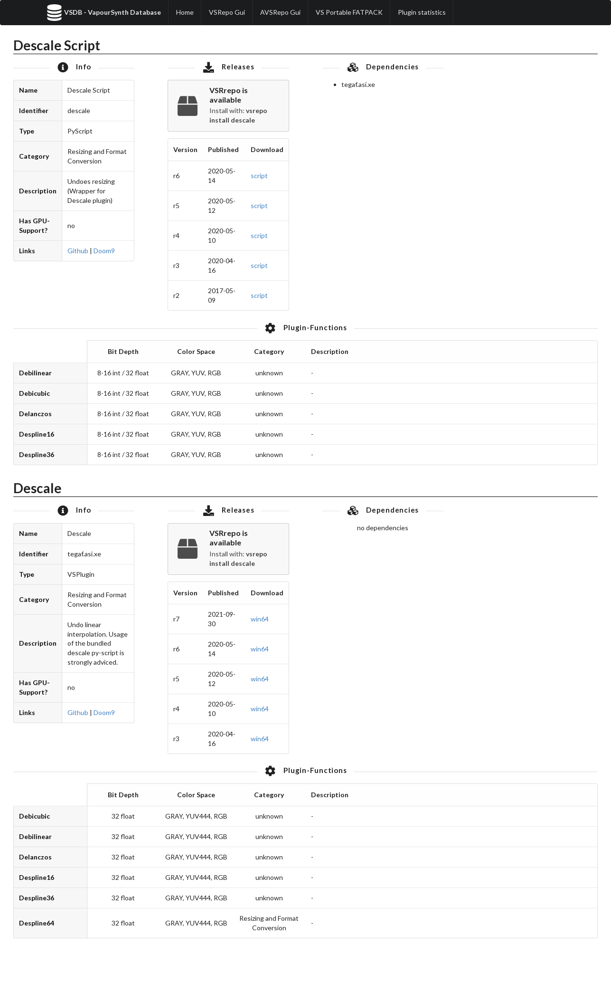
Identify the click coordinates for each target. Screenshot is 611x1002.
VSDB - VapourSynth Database (103, 12)
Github (77, 251)
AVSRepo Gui (280, 12)
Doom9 (104, 251)
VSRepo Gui (227, 12)
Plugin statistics (422, 12)
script (259, 176)
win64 (260, 619)
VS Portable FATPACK (349, 12)
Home (185, 12)
